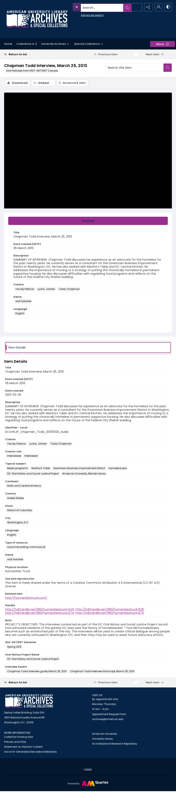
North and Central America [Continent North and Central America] (24, 486)
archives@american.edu (108, 719)
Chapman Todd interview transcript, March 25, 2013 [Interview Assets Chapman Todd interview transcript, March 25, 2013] (102, 671)
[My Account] (157, 7)
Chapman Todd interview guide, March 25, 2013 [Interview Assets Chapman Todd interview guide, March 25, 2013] (37, 671)
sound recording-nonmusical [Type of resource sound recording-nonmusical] (26, 547)
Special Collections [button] (89, 44)
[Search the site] (98, 7)
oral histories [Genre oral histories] (23, 301)
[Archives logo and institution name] (37, 19)
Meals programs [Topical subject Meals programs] (17, 468)
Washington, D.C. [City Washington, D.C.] (18, 523)
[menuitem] (88, 769)
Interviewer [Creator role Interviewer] (31, 456)
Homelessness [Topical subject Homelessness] (118, 468)
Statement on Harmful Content (23, 747)
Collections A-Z (26, 44)
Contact (88, 769)
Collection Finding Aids (18, 737)
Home (8, 44)
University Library (102, 739)
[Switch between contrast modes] (168, 7)
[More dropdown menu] (162, 44)
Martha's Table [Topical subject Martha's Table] (40, 468)
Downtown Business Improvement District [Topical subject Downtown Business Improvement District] (79, 468)
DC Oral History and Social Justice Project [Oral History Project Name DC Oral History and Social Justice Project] (33, 659)
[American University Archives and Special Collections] (29, 701)
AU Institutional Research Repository (114, 744)
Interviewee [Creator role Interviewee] (14, 456)
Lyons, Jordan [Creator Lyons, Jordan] (46, 289)
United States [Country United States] (15, 498)
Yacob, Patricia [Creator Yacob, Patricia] (24, 289)
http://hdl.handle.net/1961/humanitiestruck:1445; (40, 610)
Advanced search (82, 14)
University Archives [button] (55, 44)
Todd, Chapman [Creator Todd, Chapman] (69, 289)
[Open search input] (137, 7)
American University (104, 734)
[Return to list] (26, 54)
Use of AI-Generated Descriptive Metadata (30, 752)
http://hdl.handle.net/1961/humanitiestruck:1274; (40, 613)
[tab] (88, 221)
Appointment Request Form (109, 714)
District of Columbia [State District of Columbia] (19, 510)
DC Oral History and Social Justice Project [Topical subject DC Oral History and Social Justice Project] (33, 473)
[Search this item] (134, 68)
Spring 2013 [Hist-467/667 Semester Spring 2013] (14, 647)
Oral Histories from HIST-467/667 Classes (32, 70)
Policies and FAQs (15, 742)
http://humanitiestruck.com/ (26, 598)
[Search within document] (167, 68)
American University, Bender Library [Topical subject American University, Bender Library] (84, 473)
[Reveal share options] (147, 7)
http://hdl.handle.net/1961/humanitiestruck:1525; (110, 610)
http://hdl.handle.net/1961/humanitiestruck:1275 (109, 613)
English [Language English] (19, 313)
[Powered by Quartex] (88, 784)
